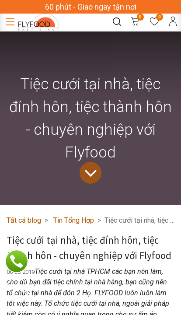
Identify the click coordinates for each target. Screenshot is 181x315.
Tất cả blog (24, 220)
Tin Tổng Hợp (73, 220)
